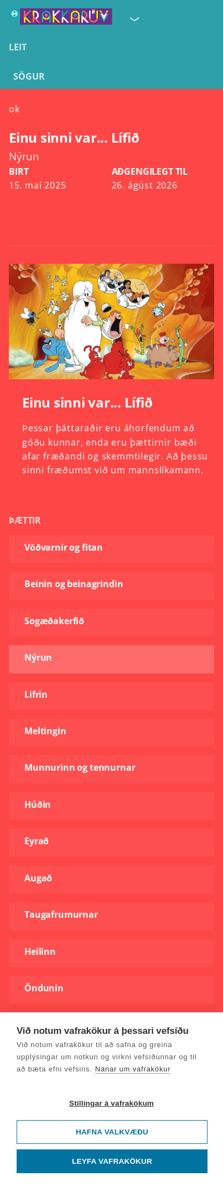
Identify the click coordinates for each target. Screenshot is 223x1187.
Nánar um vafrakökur (133, 1069)
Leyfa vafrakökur (112, 1161)
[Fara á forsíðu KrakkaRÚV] (60, 18)
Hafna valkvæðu (112, 1132)
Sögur (29, 76)
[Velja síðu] (133, 19)
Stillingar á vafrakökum (111, 1103)
